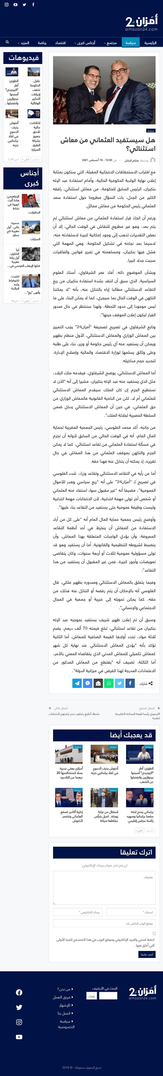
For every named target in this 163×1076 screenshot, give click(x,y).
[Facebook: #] (19, 992)
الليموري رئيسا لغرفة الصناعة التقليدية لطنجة (137, 715)
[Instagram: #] (19, 1022)
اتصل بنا (64, 1012)
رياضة (42, 42)
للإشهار (64, 1004)
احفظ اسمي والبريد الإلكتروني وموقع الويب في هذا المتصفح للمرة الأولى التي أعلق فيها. (105, 942)
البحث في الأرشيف (104, 988)
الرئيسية (151, 42)
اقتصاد (60, 42)
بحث (92, 995)
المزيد (25, 42)
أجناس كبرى (86, 42)
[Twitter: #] (19, 1007)
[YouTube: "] (19, 1037)
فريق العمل (61, 996)
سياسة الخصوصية (66, 1023)
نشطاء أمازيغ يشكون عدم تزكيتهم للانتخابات (74, 713)
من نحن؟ (63, 988)
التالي (139, 830)
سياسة (131, 42)
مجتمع (112, 42)
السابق (150, 830)
